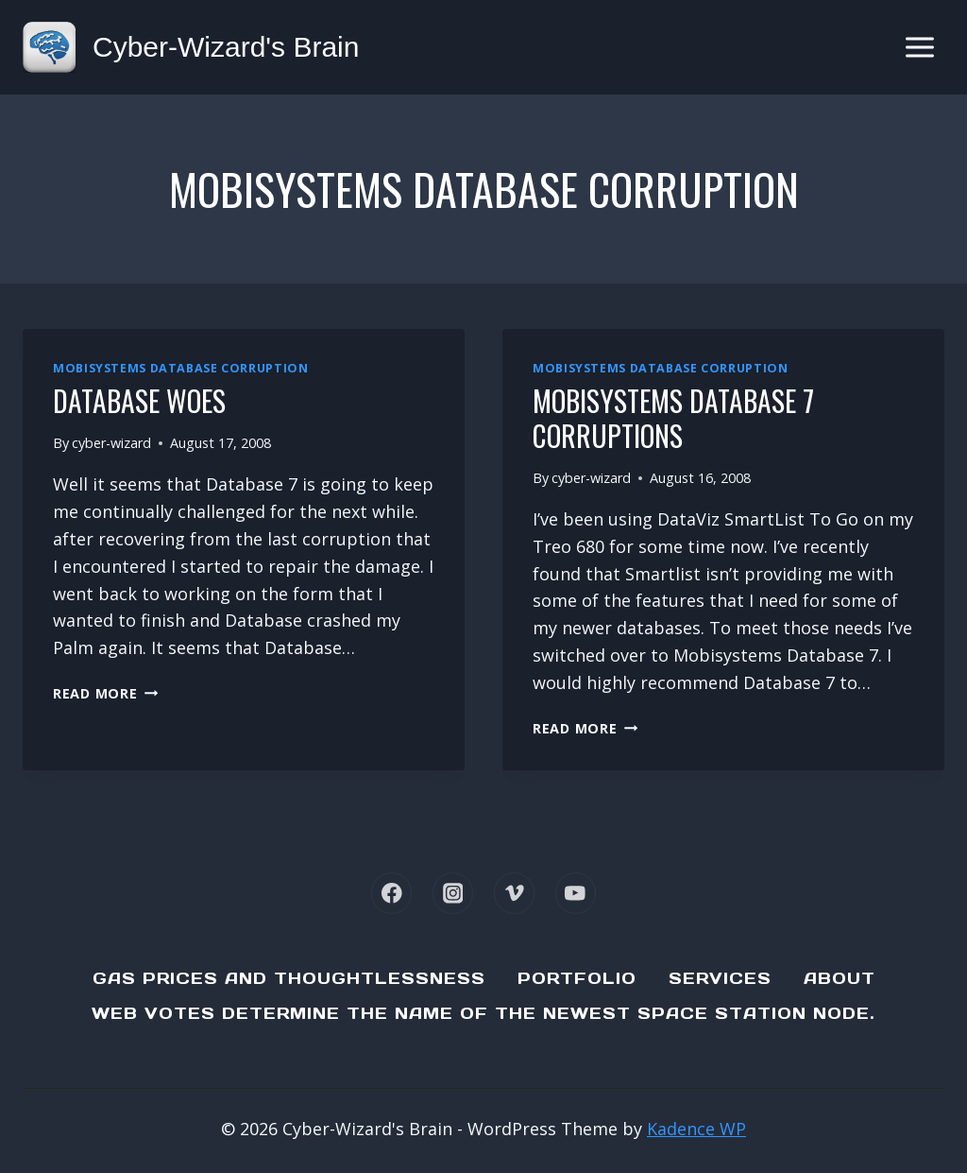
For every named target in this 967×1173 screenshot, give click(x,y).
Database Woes (140, 400)
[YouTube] (575, 891)
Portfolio (576, 977)
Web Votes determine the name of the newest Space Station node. (483, 1012)
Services (720, 977)
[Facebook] (391, 891)
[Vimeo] (514, 891)
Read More (105, 692)
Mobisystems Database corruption (181, 368)
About (839, 977)
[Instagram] (453, 891)
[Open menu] (919, 47)
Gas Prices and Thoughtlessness (289, 977)
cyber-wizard (111, 443)
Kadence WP (696, 1127)
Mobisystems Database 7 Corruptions (675, 417)
